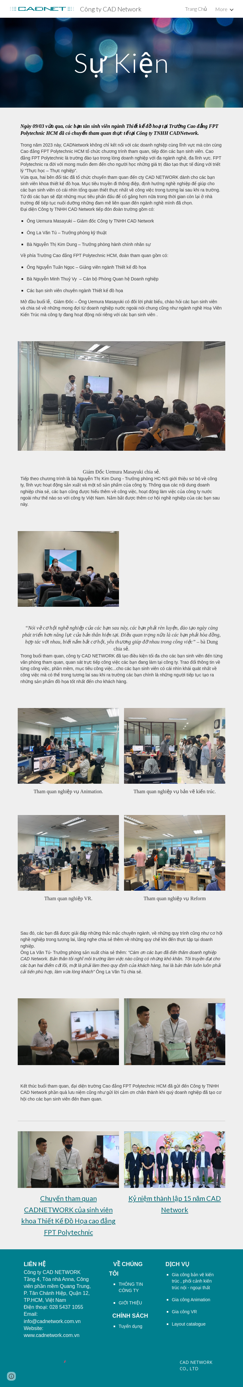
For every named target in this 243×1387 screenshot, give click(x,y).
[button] (11, 1376)
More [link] (221, 9)
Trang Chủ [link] (196, 9)
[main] (121, 62)
